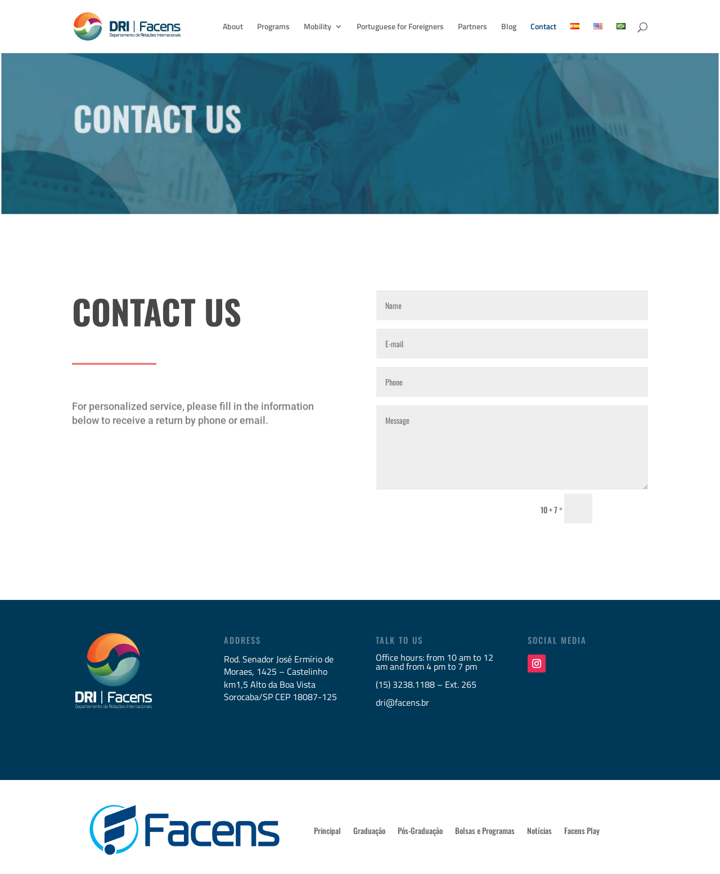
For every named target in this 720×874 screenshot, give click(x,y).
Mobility (317, 27)
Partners (472, 27)
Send (625, 508)
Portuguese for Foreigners (400, 27)
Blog (508, 27)
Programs (273, 27)
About (233, 27)
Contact (543, 27)
